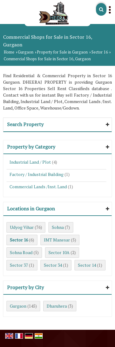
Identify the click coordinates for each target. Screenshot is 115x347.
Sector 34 (53, 265)
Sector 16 (99, 52)
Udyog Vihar (22, 227)
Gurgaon (25, 52)
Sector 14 (87, 265)
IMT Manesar (57, 240)
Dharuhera (57, 306)
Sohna (58, 227)
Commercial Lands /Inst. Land (38, 186)
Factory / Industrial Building (36, 174)
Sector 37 (19, 265)
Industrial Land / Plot (30, 162)
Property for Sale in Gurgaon (62, 52)
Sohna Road (21, 252)
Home (9, 52)
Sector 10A (59, 252)
